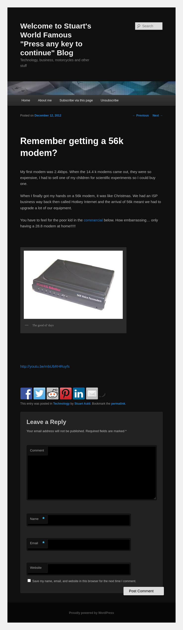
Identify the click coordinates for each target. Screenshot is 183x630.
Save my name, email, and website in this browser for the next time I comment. (84, 581)
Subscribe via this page (76, 100)
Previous (140, 115)
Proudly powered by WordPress (91, 613)
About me (45, 100)
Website (36, 568)
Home (26, 100)
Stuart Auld (82, 403)
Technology (61, 403)
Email (37, 543)
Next (157, 115)
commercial (93, 220)
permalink (118, 403)
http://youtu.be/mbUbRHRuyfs (45, 366)
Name (37, 519)
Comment (37, 450)
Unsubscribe (110, 100)
